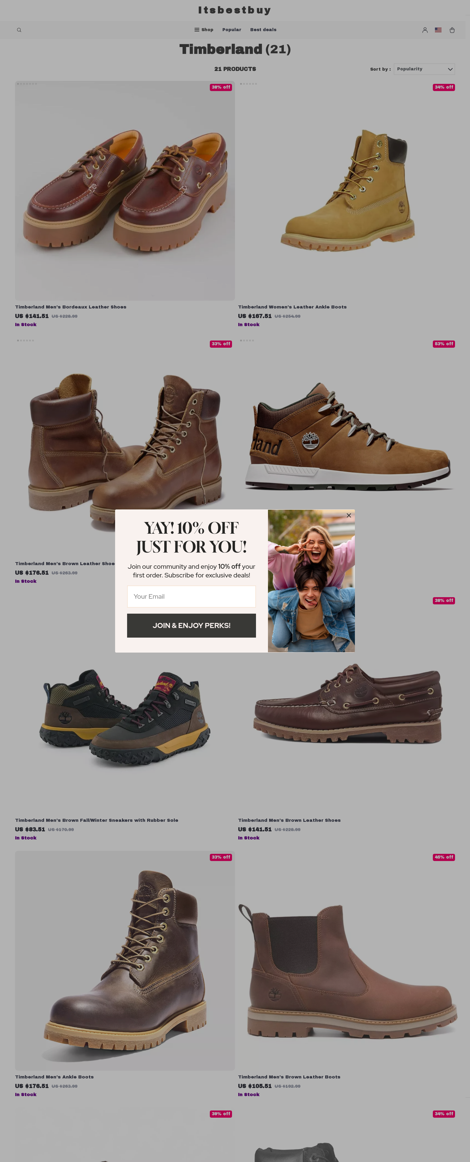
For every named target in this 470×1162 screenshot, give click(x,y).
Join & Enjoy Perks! (192, 625)
